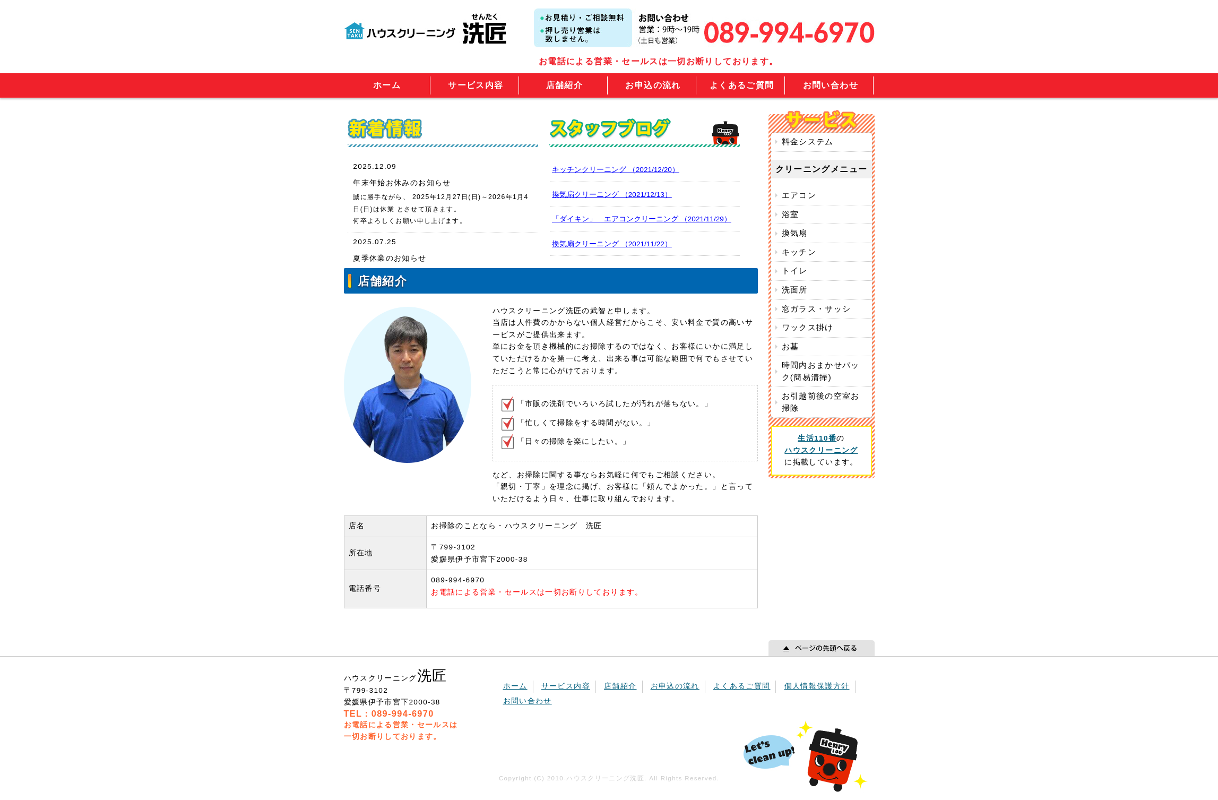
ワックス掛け (808, 327)
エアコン (799, 195)
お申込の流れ (652, 85)
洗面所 (795, 289)
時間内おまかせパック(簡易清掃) (821, 371)
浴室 (790, 214)
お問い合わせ (830, 85)
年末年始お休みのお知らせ (402, 183)
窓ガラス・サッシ (816, 308)
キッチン (799, 251)
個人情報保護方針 (817, 686)
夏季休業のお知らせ (389, 258)
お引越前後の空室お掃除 (821, 401)
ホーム (387, 85)
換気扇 (795, 232)
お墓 (790, 346)
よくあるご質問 (742, 85)
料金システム (808, 141)
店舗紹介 (564, 85)
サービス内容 (475, 85)
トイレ (795, 270)
